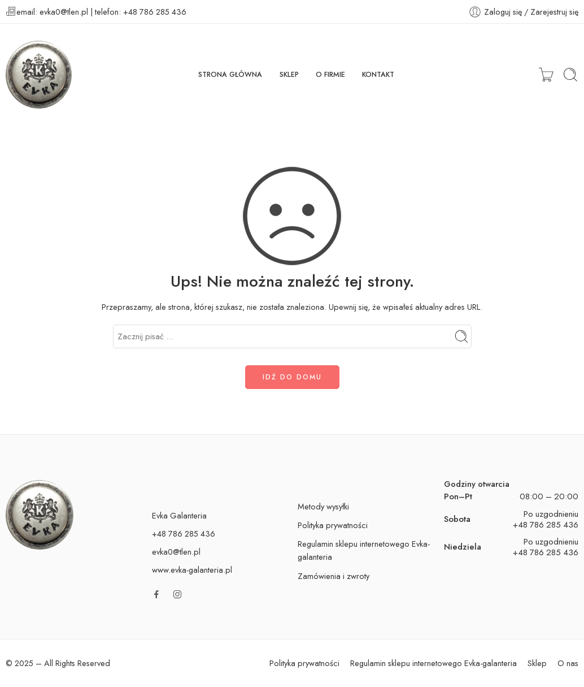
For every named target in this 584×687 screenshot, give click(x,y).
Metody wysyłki (323, 506)
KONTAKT (378, 75)
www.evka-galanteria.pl (192, 570)
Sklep (537, 663)
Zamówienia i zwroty (333, 576)
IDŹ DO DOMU (292, 377)
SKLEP (289, 75)
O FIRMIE (330, 75)
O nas (567, 663)
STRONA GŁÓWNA (230, 75)
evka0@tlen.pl (176, 552)
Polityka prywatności (333, 525)
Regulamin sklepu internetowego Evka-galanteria (364, 550)
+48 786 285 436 (545, 525)
